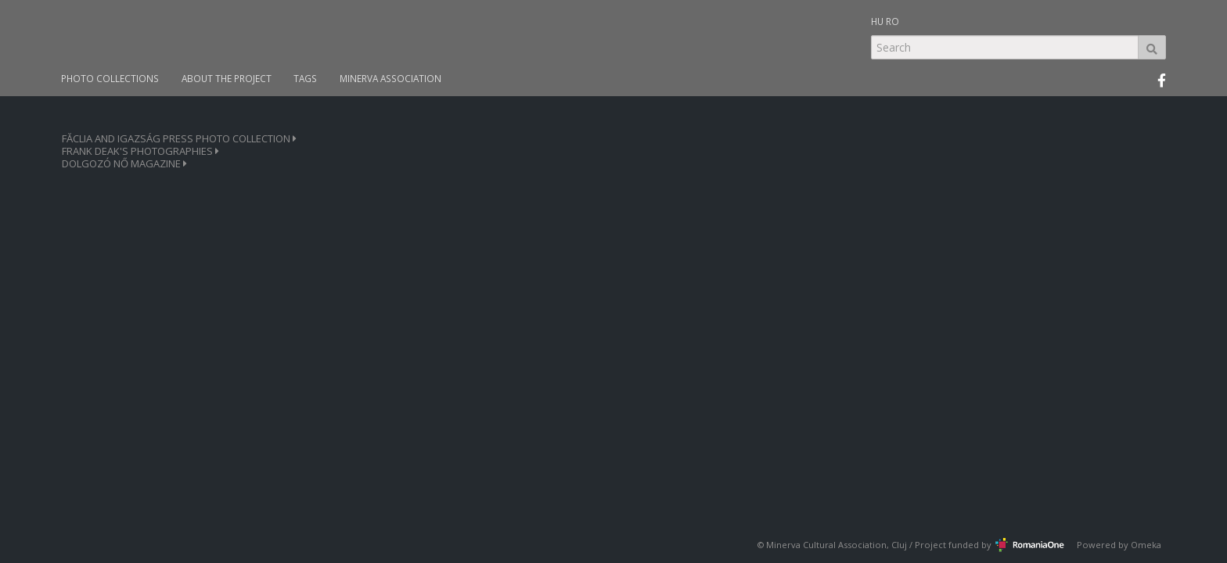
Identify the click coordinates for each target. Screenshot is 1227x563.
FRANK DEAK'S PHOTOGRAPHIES (140, 151)
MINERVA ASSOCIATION (390, 78)
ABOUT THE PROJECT (227, 78)
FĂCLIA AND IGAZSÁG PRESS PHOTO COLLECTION (179, 139)
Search (1152, 47)
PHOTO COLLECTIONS (110, 78)
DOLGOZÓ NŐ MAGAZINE (124, 164)
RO (892, 21)
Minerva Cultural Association (826, 544)
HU (877, 21)
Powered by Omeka (1119, 544)
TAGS (305, 78)
